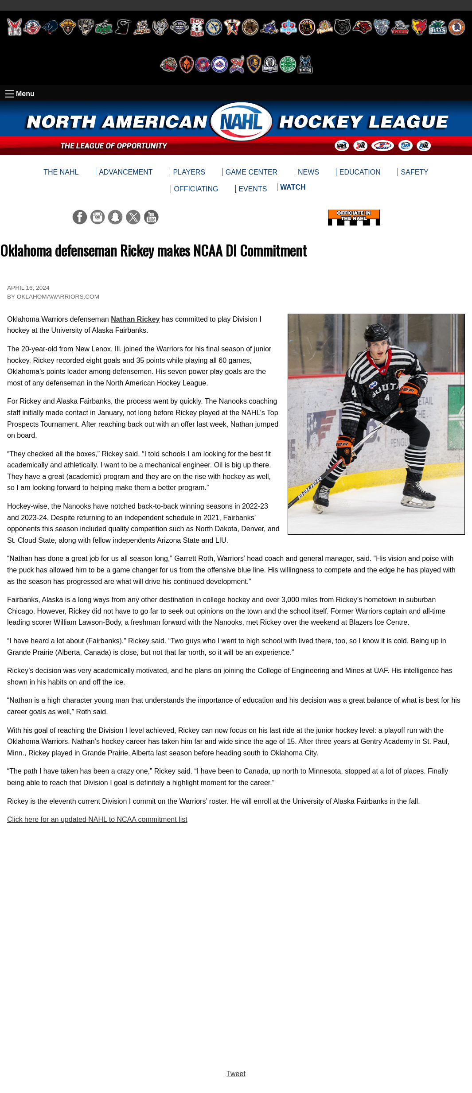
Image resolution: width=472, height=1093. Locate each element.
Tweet (236, 1073)
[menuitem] (292, 189)
